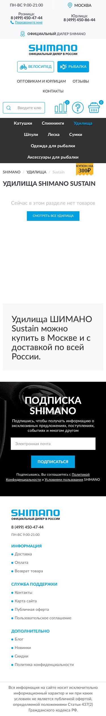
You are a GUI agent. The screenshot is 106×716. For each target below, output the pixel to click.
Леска (54, 135)
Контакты (53, 91)
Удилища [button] (83, 123)
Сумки (75, 135)
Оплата (21, 563)
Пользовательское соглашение (43, 618)
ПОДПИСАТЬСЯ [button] (53, 462)
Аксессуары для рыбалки (53, 157)
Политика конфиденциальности (44, 665)
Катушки (23, 123)
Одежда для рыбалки (53, 146)
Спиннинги (53, 123)
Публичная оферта (32, 610)
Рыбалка (77, 67)
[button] (26, 22)
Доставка (23, 555)
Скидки (21, 656)
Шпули (31, 135)
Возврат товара (29, 571)
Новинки (23, 648)
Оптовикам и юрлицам (41, 81)
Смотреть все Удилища (53, 215)
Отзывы (81, 81)
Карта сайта (26, 601)
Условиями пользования (64, 479)
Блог (19, 639)
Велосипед (39, 67)
